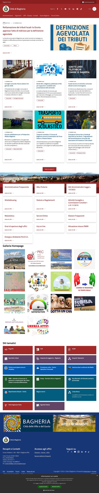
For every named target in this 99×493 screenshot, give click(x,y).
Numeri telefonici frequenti (43, 456)
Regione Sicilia (7, 2)
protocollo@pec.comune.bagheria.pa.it (15, 464)
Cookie (23, 471)
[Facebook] (56, 9)
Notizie (8, 23)
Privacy (17, 471)
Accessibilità (10, 471)
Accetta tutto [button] (43, 486)
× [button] (97, 475)
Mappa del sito (31, 471)
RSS (4, 471)
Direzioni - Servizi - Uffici (42, 452)
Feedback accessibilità (27, 474)
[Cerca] (94, 9)
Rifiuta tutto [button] (56, 486)
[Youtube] (64, 9)
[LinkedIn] (72, 9)
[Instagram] (68, 9)
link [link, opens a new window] (65, 483)
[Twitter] (60, 9)
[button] (50, 490)
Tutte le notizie (49, 169)
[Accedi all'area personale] (88, 2)
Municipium (87, 471)
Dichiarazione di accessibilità (11, 474)
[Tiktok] (80, 9)
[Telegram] (76, 9)
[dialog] (49, 483)
